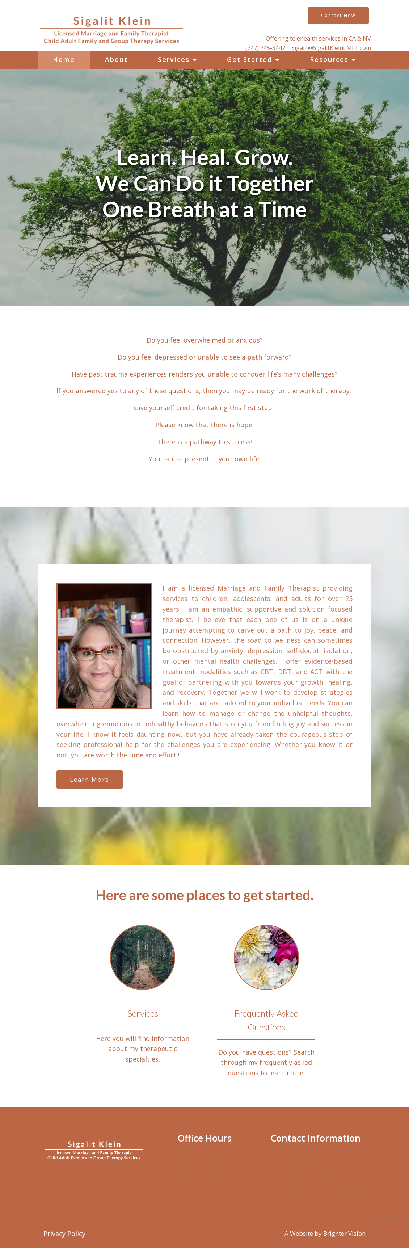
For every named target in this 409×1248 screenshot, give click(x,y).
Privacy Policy (64, 1233)
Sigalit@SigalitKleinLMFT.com (331, 48)
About (116, 59)
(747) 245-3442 (266, 48)
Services (174, 59)
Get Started (249, 59)
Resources (329, 59)
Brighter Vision (344, 1233)
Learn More (89, 779)
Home (64, 59)
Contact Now (338, 15)
